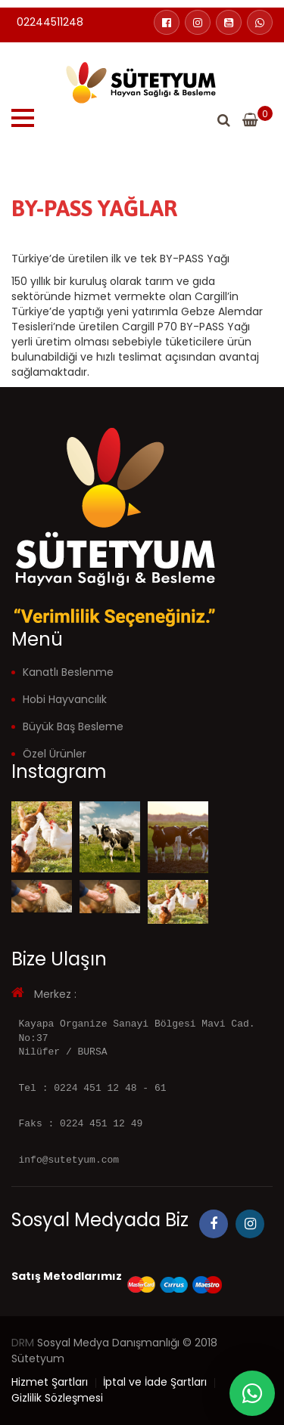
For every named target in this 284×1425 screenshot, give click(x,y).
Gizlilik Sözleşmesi (57, 1397)
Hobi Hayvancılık (65, 699)
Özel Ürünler (54, 753)
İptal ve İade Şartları (155, 1381)
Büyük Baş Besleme (73, 726)
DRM (22, 1342)
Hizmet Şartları (49, 1381)
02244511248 (50, 21)
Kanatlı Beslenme (68, 672)
